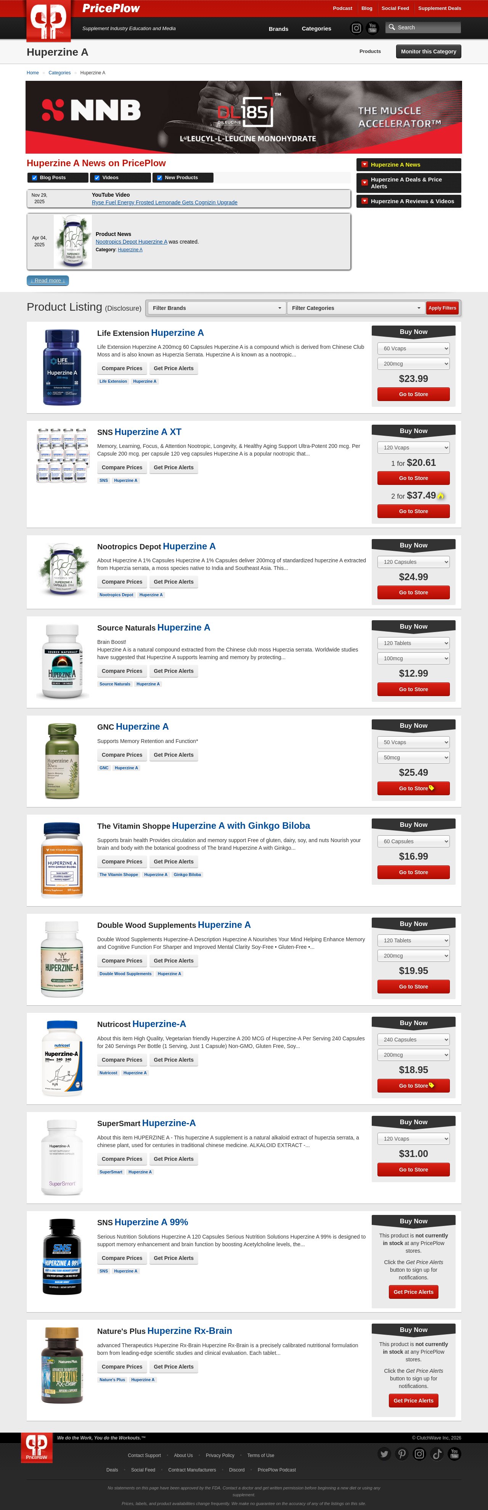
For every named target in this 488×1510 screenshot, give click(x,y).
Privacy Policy (220, 1454)
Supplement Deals (439, 8)
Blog (366, 8)
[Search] (423, 27)
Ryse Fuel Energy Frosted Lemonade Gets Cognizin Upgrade (165, 201)
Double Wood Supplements (125, 972)
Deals (112, 1469)
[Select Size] (413, 347)
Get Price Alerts (174, 367)
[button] (244, 281)
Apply (442, 307)
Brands (279, 29)
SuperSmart (111, 1170)
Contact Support (144, 1454)
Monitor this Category (428, 51)
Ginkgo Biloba (187, 873)
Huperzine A (130, 248)
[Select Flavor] (413, 362)
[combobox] (217, 306)
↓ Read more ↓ (47, 279)
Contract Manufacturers (192, 1469)
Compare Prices (122, 367)
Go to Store (413, 393)
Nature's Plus (112, 1378)
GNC (104, 766)
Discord (237, 1469)
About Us (183, 1454)
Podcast (343, 8)
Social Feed (395, 8)
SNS (104, 479)
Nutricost (108, 1071)
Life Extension (113, 380)
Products (370, 51)
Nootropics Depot (116, 594)
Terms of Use (260, 1454)
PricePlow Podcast (277, 1469)
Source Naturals (115, 682)
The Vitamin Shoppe (119, 873)
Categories (317, 28)
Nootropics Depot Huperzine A (131, 240)
